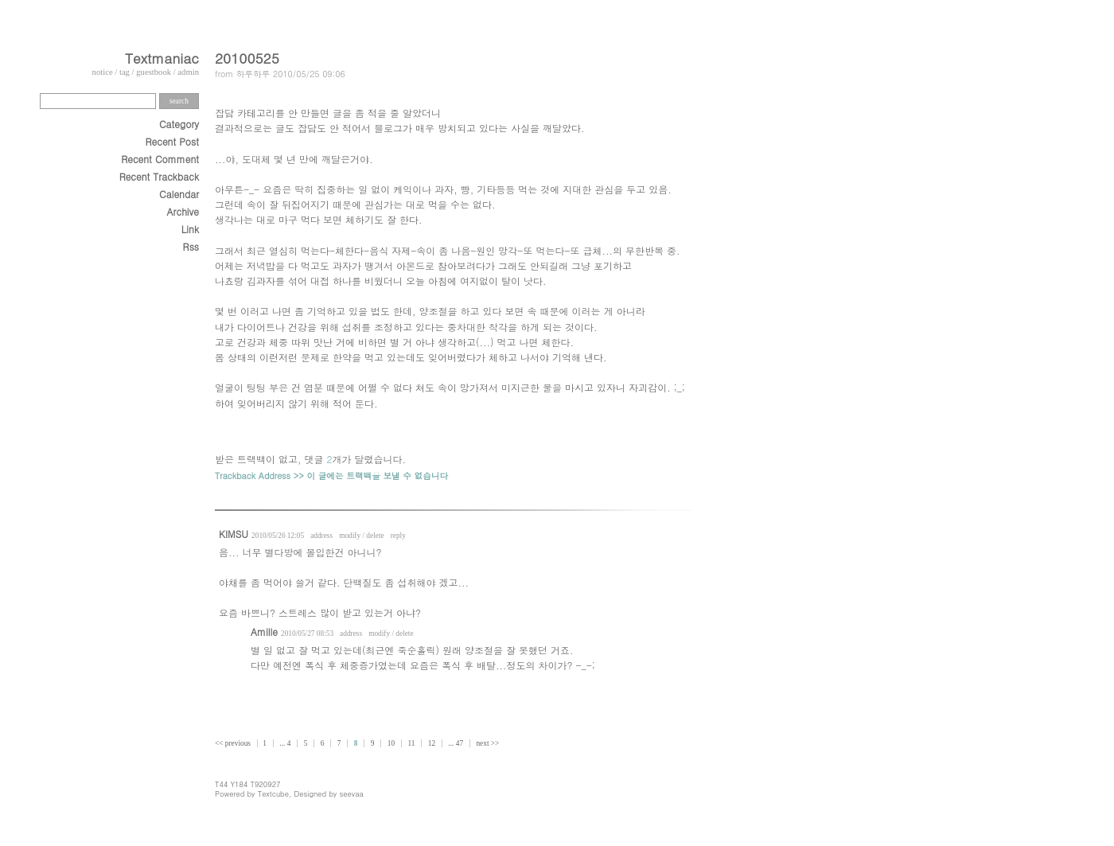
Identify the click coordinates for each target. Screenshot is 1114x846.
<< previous (233, 743)
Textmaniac (162, 58)
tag (124, 72)
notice (102, 72)
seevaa (351, 793)
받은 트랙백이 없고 (256, 459)
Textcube (273, 793)
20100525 (247, 58)
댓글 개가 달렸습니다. (356, 459)
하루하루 (253, 74)
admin (188, 72)
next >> (487, 743)
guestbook (153, 72)
